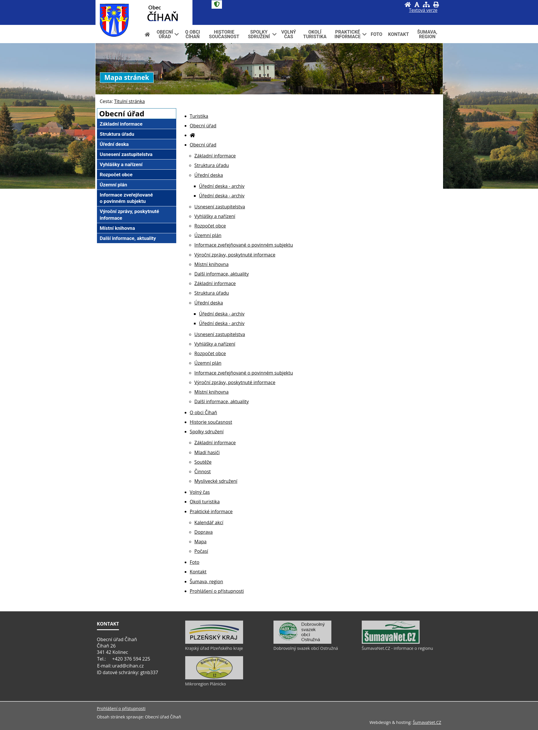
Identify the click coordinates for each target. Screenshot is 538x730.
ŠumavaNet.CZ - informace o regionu (397, 648)
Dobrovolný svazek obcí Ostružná (305, 648)
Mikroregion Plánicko (205, 684)
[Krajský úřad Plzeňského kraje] (214, 642)
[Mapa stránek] (426, 4)
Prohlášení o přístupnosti (121, 708)
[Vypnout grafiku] (416, 4)
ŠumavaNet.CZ (427, 722)
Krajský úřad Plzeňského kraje (214, 648)
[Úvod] (408, 4)
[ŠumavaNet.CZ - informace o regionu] (391, 642)
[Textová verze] (423, 10)
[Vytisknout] (436, 4)
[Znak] (217, 4)
